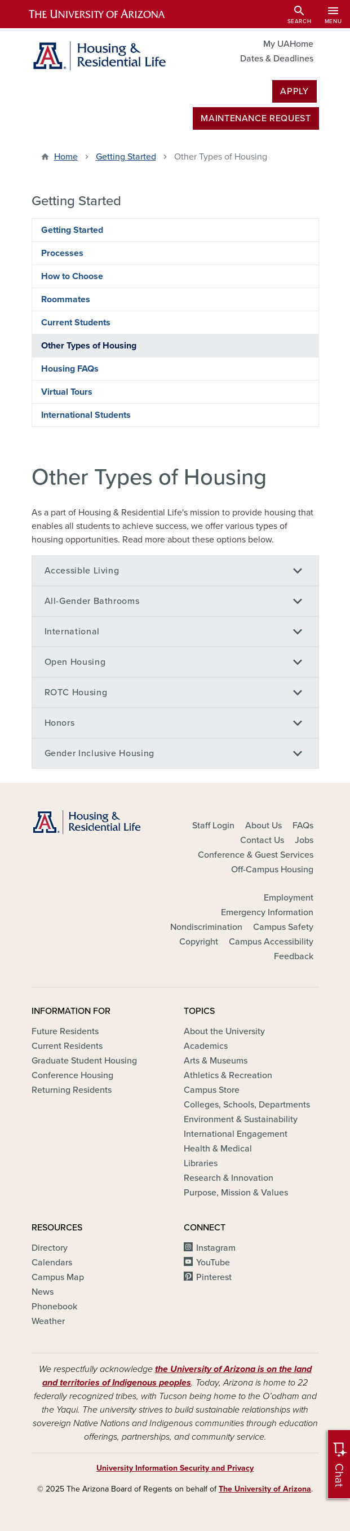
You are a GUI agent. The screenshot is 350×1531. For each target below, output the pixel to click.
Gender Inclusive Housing (99, 753)
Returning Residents (72, 1090)
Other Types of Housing (88, 345)
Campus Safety (283, 927)
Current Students (75, 322)
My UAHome (288, 44)
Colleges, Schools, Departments (247, 1104)
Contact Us (262, 840)
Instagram (216, 1248)
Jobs (304, 840)
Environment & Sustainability (241, 1119)
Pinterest (214, 1277)
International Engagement (235, 1134)
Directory (50, 1248)
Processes (62, 253)
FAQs (303, 825)
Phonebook (54, 1306)
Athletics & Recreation (228, 1075)
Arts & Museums (215, 1060)
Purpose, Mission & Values (236, 1192)
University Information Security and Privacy (175, 1468)
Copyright (198, 941)
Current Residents (67, 1046)
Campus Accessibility (271, 941)
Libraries (201, 1163)
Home (66, 156)
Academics (206, 1046)
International (72, 631)
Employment (288, 897)
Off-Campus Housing (272, 869)
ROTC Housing (76, 692)
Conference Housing (72, 1075)
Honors (60, 723)
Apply (294, 91)
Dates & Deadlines (276, 58)
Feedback (293, 956)
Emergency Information (267, 912)
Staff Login (213, 825)
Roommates (65, 299)
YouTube (213, 1262)
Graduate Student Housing (84, 1060)
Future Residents (65, 1031)
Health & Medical (218, 1148)
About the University (224, 1031)
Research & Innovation (228, 1178)
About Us (263, 825)
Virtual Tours (66, 392)
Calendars (52, 1262)
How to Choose (72, 276)
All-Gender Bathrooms (92, 601)
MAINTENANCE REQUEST (256, 118)
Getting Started (126, 156)
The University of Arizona (265, 1489)
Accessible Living (82, 570)
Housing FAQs (70, 368)
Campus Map (58, 1277)
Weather (48, 1321)
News (43, 1292)
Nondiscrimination (206, 927)
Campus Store (212, 1090)
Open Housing (75, 662)
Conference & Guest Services (255, 855)
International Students (86, 415)
